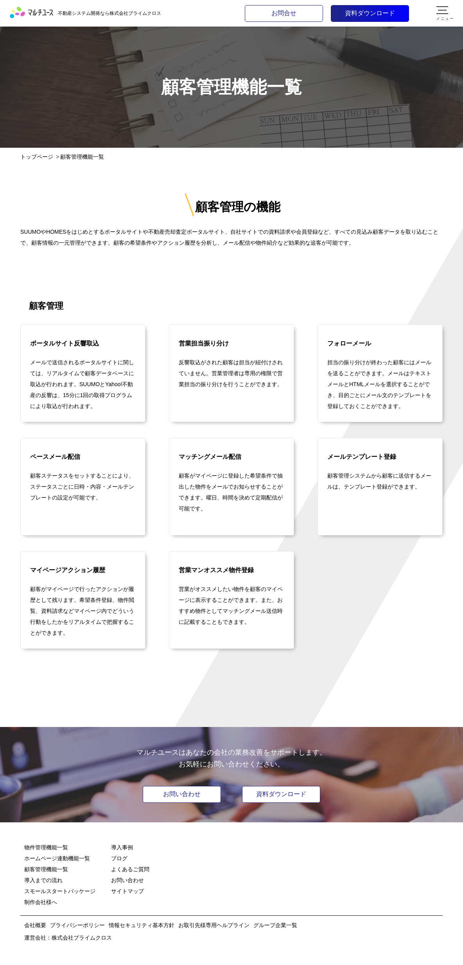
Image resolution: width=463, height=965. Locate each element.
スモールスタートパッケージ (59, 891)
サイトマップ (127, 891)
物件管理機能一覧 (46, 847)
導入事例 (122, 847)
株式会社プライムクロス (82, 938)
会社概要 (35, 925)
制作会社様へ (40, 902)
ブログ (119, 858)
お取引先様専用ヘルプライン (213, 925)
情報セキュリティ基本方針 (141, 925)
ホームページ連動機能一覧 (57, 858)
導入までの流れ (43, 880)
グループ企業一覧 (275, 925)
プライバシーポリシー (77, 925)
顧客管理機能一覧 (46, 869)
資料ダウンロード (281, 794)
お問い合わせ (182, 794)
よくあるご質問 (130, 869)
